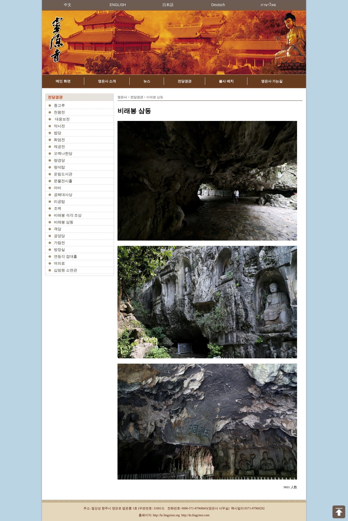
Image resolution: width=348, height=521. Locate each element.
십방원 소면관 (65, 270)
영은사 (122, 97)
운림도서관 (63, 174)
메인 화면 (63, 81)
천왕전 (59, 112)
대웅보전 (62, 119)
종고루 (59, 105)
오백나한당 (63, 154)
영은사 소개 (107, 81)
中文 (67, 5)
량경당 (59, 160)
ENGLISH (118, 5)
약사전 (59, 126)
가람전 (59, 243)
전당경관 (184, 81)
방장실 (59, 250)
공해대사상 (63, 195)
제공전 (59, 147)
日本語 (167, 5)
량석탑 (59, 167)
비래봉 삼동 (63, 222)
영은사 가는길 (272, 81)
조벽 (57, 208)
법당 (57, 133)
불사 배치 (226, 81)
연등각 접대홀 (65, 257)
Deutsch (218, 5)
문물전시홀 (63, 181)
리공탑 (59, 202)
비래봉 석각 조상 (68, 215)
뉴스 (146, 81)
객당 (57, 229)
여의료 (59, 263)
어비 (57, 188)
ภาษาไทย (268, 5)
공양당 (59, 236)
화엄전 (59, 140)
